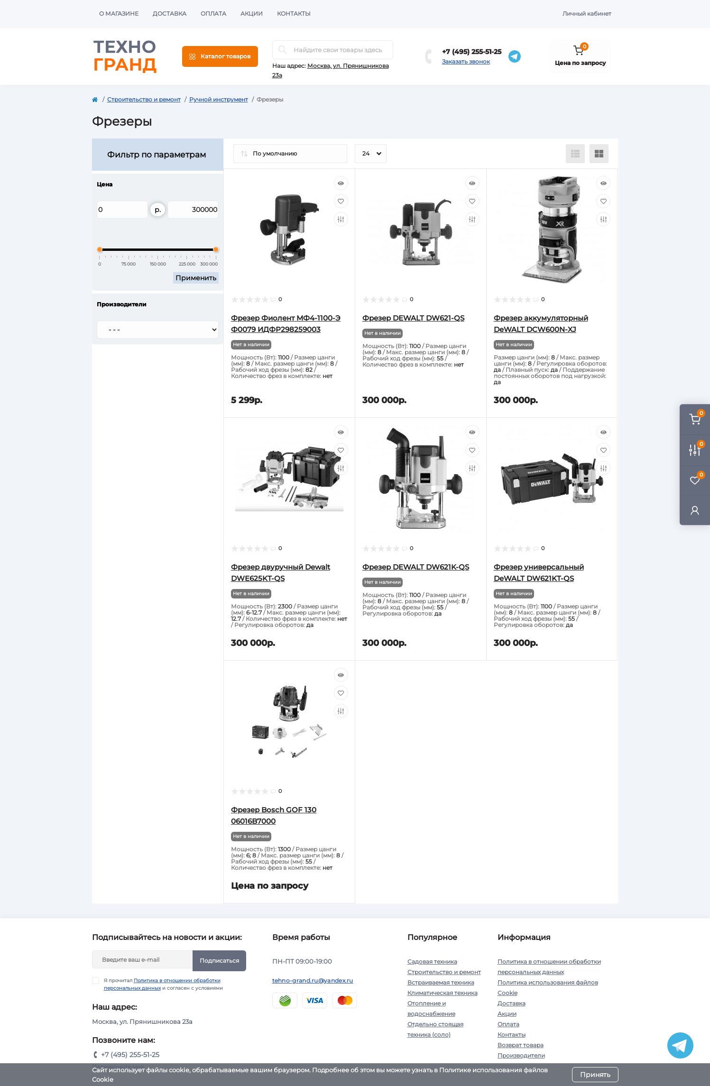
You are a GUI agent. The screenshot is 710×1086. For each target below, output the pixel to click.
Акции (251, 13)
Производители (521, 1055)
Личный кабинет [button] (586, 13)
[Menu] (220, 56)
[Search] (282, 49)
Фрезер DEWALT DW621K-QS (415, 566)
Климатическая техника (442, 992)
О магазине (118, 13)
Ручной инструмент (218, 99)
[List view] (575, 153)
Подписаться (219, 960)
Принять (595, 1074)
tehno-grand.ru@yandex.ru (312, 980)
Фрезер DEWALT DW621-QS (413, 317)
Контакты (294, 13)
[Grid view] (599, 153)
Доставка (169, 13)
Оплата (213, 13)
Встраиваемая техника (440, 982)
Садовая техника (432, 961)
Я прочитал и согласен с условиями (163, 984)
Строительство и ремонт (144, 99)
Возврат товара (521, 1045)
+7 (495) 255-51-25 (471, 51)
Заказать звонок (466, 61)
